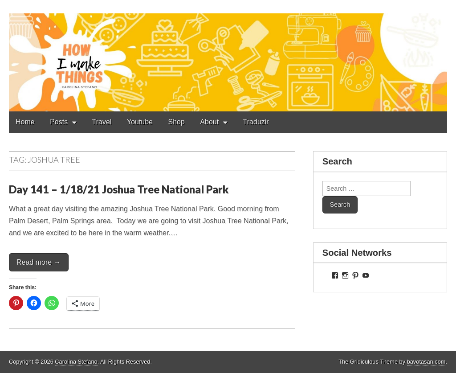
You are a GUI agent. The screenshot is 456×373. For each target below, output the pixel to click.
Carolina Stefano (76, 361)
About (209, 122)
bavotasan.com (426, 361)
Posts (59, 122)
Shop (176, 122)
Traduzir (256, 122)
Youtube (140, 122)
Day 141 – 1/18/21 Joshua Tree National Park (119, 189)
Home (25, 122)
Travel (102, 122)
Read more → (38, 262)
